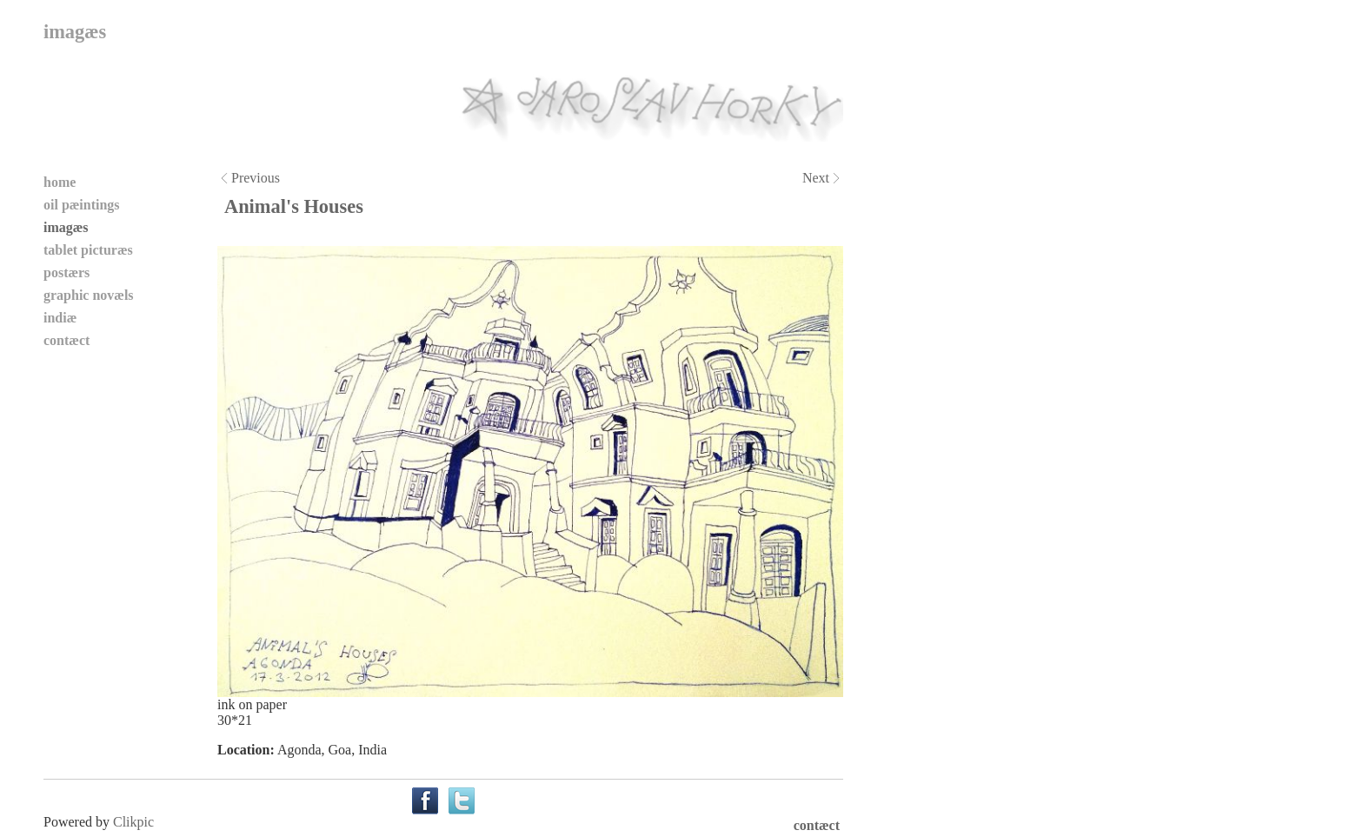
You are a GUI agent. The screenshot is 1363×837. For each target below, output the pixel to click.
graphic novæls (88, 295)
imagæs (66, 227)
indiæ (59, 317)
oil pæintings (81, 204)
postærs (66, 272)
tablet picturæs (88, 249)
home (59, 182)
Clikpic (133, 821)
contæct (66, 340)
